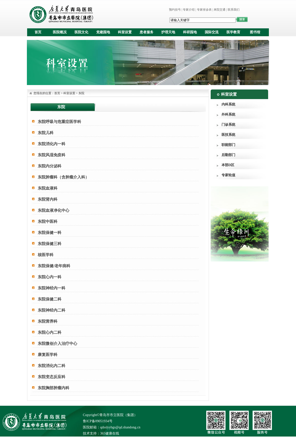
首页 (38, 32)
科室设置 (125, 32)
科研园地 (190, 32)
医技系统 (228, 135)
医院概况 (60, 32)
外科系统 (228, 114)
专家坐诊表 (204, 9)
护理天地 (168, 32)
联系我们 (234, 9)
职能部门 (228, 145)
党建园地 (103, 32)
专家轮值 (228, 175)
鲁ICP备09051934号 (97, 421)
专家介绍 (189, 9)
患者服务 (146, 32)
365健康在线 (109, 433)
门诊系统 (228, 124)
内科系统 (228, 104)
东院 (81, 93)
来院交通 (219, 9)
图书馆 (255, 32)
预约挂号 (175, 9)
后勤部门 (228, 155)
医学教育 (233, 32)
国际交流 (212, 32)
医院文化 (81, 32)
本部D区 (228, 165)
